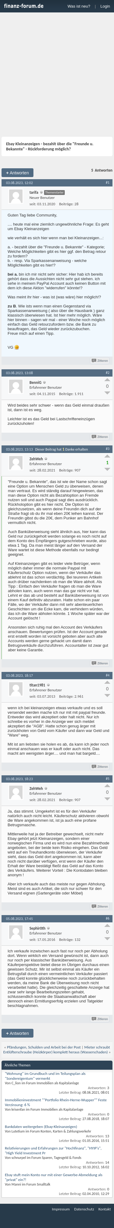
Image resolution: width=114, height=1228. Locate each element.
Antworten (17, 172)
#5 (107, 779)
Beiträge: (66, 204)
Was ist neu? (78, 6)
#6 (107, 918)
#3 (107, 449)
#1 (107, 182)
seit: (32, 204)
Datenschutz (84, 1209)
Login (105, 6)
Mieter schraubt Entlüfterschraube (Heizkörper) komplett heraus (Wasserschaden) (56, 1049)
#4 (107, 675)
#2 (107, 373)
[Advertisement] (57, 75)
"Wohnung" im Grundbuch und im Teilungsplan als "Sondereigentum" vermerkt (45, 1076)
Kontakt (104, 1209)
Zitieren (100, 361)
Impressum (61, 1209)
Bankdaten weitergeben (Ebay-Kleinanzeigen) (41, 1126)
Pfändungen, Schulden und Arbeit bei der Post (44, 1047)
